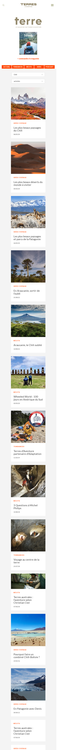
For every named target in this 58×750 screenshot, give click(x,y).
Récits (29, 67)
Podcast (49, 67)
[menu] (52, 5)
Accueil (6, 67)
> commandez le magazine (28, 59)
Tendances (18, 67)
